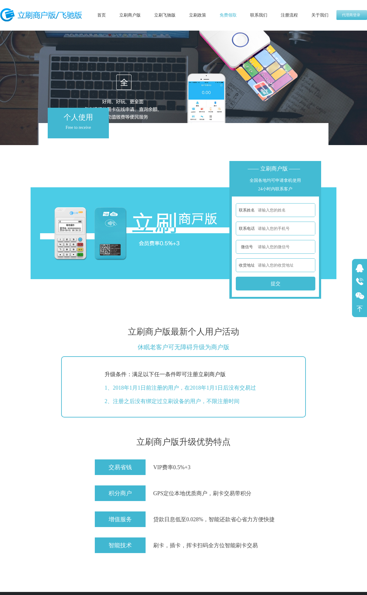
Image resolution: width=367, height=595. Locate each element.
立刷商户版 (130, 15)
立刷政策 (197, 15)
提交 (275, 283)
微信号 (247, 247)
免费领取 (228, 15)
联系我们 (258, 15)
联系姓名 (247, 210)
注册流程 (289, 15)
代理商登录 (351, 15)
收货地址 (247, 265)
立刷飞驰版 (165, 15)
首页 (101, 15)
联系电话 (247, 228)
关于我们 (319, 15)
